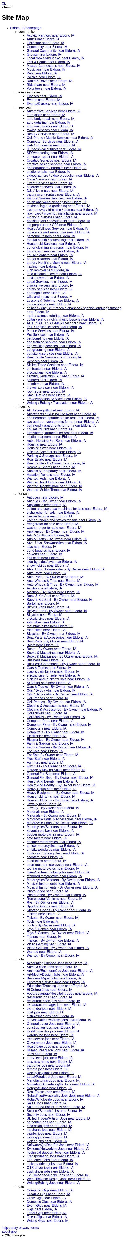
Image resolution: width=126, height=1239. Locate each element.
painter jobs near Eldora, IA (47, 1133)
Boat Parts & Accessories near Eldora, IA (57, 637)
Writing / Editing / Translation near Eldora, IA (60, 403)
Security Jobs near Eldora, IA (48, 1114)
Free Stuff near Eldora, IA (46, 758)
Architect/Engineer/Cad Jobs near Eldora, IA (60, 970)
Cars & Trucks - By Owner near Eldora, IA (58, 686)
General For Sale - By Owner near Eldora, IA (60, 777)
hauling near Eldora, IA (44, 266)
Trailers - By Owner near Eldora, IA (53, 940)
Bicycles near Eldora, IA (44, 615)
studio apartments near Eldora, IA (52, 437)
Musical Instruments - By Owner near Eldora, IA (62, 887)
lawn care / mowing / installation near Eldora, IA (62, 213)
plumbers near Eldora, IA (45, 384)
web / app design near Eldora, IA (51, 145)
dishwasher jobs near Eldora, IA (50, 1016)
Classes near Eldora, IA (44, 96)
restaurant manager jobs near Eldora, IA (56, 1005)
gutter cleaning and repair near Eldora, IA (57, 247)
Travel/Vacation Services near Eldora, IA (57, 399)
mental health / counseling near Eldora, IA (58, 240)
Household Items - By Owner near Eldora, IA (60, 800)
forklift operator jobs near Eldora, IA (53, 1031)
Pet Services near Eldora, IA (48, 334)
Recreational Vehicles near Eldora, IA (54, 899)
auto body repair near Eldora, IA (50, 119)
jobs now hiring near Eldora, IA (49, 1061)
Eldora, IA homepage (25, 28)
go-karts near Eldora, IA (44, 554)
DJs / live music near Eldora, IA (50, 190)
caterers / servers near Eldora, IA (51, 187)
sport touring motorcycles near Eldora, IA (57, 864)
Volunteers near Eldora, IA (46, 88)
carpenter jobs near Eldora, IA (49, 1122)
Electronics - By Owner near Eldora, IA (55, 740)
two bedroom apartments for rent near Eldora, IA (63, 421)
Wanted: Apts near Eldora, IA (48, 478)
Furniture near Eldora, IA (45, 762)
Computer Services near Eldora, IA (52, 141)
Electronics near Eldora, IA (46, 736)
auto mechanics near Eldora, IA (50, 126)
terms (34, 1228)
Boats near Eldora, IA (43, 645)
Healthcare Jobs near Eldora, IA (50, 1046)
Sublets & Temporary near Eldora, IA (54, 471)
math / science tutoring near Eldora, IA (55, 315)
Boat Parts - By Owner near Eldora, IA (55, 641)
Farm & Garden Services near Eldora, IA (57, 198)
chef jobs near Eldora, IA (45, 1012)
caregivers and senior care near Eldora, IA (58, 232)
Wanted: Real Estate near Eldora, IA (54, 482)
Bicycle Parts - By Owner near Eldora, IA (57, 611)
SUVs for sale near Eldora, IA (49, 683)
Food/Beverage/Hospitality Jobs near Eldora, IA (62, 993)
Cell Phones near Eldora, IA (47, 698)
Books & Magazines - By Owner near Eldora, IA (62, 656)
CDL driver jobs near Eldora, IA (50, 1160)
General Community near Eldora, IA (53, 50)
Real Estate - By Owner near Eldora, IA (56, 463)
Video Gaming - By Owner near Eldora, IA (58, 948)
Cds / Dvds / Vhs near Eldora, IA (51, 690)
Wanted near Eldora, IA (44, 952)
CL (4, 3)
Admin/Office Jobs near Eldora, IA (52, 967)
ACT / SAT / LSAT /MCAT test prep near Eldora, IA (64, 323)
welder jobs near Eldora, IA (47, 1141)
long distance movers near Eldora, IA (54, 274)
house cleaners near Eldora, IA (50, 255)
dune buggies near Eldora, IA (48, 550)
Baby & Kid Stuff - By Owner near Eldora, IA (59, 599)
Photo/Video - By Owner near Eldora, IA (56, 895)
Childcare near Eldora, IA (45, 43)
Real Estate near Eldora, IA (47, 459)
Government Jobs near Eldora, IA (51, 1042)
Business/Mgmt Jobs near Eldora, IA (54, 978)
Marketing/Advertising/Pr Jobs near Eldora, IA (61, 1084)
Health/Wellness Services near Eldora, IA (57, 228)
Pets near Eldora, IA (42, 73)
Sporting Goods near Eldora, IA (50, 906)
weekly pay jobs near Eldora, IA (50, 1073)
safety (13, 1228)
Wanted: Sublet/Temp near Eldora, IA (54, 490)
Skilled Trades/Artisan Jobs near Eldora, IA (58, 1118)
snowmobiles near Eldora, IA (48, 565)
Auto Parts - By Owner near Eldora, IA (55, 577)
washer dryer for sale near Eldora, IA (54, 527)
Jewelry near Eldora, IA (44, 804)
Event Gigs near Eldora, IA (46, 1205)
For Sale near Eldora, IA (45, 751)
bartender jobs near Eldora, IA (49, 1008)
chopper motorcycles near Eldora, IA (54, 842)
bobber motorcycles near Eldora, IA (53, 834)
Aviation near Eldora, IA (44, 588)
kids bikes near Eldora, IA (46, 622)
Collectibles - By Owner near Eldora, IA (56, 717)
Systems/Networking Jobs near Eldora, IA (58, 1148)
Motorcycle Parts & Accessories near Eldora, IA (62, 819)
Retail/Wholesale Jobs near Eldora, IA (55, 1099)
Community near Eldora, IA (47, 47)
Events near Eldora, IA (43, 100)
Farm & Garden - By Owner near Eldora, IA (59, 747)
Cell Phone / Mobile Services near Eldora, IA (60, 137)
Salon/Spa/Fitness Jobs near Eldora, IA (56, 1107)
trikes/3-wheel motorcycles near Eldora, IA (58, 872)
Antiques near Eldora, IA (45, 497)
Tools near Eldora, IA (42, 921)
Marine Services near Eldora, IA (50, 331)
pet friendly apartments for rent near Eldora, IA (61, 425)
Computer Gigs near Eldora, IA (50, 1190)
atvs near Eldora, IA (41, 546)
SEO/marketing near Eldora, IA (50, 153)
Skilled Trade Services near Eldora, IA (55, 365)
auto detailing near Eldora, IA (48, 122)
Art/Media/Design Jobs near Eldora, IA (55, 974)
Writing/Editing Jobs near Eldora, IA (53, 1183)
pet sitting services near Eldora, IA (52, 353)
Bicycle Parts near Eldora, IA (48, 607)
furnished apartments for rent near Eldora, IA (60, 433)
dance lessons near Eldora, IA (49, 304)
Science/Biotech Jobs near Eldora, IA (54, 1111)
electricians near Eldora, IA (47, 372)
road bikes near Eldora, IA (46, 630)
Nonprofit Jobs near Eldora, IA (49, 1088)
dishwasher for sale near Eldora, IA (53, 512)
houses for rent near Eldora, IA (49, 429)
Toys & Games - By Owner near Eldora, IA (58, 933)
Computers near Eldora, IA (46, 728)
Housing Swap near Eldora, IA (49, 448)
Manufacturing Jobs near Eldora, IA (53, 1080)
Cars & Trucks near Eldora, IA (49, 668)
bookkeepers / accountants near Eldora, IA (58, 221)
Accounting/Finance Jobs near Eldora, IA (57, 963)
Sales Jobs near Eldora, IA (46, 1103)
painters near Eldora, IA (44, 380)
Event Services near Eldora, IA (49, 183)
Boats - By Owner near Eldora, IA (51, 649)
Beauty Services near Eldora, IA (50, 134)
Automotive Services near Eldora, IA (54, 111)
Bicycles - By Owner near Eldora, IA (53, 633)
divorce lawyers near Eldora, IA (50, 285)
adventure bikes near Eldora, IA (50, 830)
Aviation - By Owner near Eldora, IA (53, 592)
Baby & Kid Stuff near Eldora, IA (50, 596)
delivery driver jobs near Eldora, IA (52, 1164)
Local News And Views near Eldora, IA (55, 58)
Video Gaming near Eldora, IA (49, 944)
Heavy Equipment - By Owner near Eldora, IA (60, 793)
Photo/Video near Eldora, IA (47, 891)
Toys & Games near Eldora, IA (49, 929)
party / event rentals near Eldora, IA (53, 194)
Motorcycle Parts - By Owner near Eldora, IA (60, 823)
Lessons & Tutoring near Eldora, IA (53, 300)
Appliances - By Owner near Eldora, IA (55, 531)
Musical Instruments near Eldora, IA (53, 883)
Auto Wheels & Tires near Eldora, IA (53, 580)
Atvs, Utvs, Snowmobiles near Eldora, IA (57, 543)
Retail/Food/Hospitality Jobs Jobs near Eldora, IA (63, 1095)
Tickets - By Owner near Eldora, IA (52, 917)
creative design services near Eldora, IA (56, 164)
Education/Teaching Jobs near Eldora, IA (57, 986)
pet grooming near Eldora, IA (48, 350)
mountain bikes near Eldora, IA (50, 626)
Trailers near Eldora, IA (44, 936)
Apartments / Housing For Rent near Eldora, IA (61, 414)
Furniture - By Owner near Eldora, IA (54, 766)
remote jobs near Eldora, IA (47, 1069)
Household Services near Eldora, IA (53, 243)
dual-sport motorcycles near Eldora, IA (55, 853)
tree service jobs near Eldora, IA (51, 1039)
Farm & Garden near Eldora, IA (50, 743)
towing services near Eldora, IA (50, 130)
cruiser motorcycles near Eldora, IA (53, 846)
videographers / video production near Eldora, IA (63, 175)
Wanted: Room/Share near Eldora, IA (54, 486)
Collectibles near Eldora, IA (47, 713)
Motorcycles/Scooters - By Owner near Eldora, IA (63, 880)
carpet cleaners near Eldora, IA (50, 259)
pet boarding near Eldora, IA (48, 338)
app (14, 1231)
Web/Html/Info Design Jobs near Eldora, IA (59, 1179)
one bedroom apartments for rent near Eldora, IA (63, 418)
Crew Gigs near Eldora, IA (46, 1198)
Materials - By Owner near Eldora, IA (54, 815)
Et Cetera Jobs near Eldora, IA (49, 989)
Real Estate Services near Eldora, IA (54, 357)
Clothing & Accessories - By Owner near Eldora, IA (64, 709)
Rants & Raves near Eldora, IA (49, 81)
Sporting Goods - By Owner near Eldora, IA (59, 910)
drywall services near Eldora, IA (50, 387)
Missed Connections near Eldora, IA (53, 66)
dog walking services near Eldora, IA (54, 346)
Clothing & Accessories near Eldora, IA (55, 705)
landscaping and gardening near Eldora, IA (58, 206)
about (6, 1231)
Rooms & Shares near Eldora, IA (51, 467)
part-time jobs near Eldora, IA (48, 1065)
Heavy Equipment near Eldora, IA (51, 789)
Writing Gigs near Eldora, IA (47, 1220)
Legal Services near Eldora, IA (49, 281)
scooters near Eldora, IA (45, 857)
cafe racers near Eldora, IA (47, 838)
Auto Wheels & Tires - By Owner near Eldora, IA (62, 584)
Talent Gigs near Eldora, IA (47, 1217)
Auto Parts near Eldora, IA (46, 573)
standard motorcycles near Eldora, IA (54, 876)
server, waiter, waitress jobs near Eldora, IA (59, 1020)
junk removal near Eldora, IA (48, 270)
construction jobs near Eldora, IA (51, 1027)
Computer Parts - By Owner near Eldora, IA (59, 724)
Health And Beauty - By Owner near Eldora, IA (61, 785)
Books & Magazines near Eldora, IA (53, 652)
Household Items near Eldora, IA (51, 796)
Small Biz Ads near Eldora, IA (49, 395)
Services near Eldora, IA (45, 361)
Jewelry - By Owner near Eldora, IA (53, 808)
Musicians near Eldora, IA (46, 69)
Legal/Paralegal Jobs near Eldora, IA (54, 1076)
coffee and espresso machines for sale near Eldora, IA (67, 509)
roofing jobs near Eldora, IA (47, 1137)
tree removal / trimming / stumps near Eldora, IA (62, 209)
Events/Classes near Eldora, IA (50, 103)
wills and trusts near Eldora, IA (49, 296)
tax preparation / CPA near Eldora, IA (54, 225)
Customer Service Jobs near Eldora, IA (56, 982)
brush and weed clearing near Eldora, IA (57, 202)
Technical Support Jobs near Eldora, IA (56, 1152)
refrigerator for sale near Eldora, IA (52, 524)
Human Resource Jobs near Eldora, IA (55, 1050)
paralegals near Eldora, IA (46, 293)
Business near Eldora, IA (45, 660)
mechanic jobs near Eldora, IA (49, 1130)
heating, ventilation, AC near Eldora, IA (55, 376)
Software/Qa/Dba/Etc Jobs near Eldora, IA (58, 1145)
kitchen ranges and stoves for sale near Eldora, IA (64, 520)
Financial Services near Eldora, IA (52, 217)
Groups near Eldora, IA (44, 54)
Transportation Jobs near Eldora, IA (53, 1156)
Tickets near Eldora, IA (43, 914)
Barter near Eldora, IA (43, 603)
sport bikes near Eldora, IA (46, 861)
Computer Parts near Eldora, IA (50, 721)
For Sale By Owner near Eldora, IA (52, 755)
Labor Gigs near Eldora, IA (46, 1213)
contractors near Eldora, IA (47, 368)
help (5, 1228)
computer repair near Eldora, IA (50, 156)
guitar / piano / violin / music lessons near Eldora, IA (65, 319)
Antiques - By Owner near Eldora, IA (54, 501)
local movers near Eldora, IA (48, 278)
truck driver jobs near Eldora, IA (50, 1171)
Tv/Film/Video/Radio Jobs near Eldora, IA (57, 1175)
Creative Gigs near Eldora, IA (48, 1194)
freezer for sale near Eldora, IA (49, 516)
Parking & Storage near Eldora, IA (52, 456)
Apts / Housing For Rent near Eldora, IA (56, 440)
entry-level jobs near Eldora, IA (50, 1058)
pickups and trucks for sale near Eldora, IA (58, 679)
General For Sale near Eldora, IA (51, 774)
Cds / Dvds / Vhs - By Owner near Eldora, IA (60, 694)
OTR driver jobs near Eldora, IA (50, 1167)
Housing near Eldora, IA (44, 444)
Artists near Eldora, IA (43, 39)
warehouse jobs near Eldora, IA (50, 1035)
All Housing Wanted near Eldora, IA (53, 410)
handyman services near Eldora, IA (53, 251)
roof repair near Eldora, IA (46, 391)
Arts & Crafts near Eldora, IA (48, 535)
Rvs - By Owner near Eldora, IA (50, 902)
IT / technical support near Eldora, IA (54, 149)
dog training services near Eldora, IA (54, 342)
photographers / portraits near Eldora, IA (57, 168)
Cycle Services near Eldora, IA (49, 179)
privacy (24, 1228)
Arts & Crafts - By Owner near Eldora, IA (57, 539)
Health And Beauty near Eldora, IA (52, 781)
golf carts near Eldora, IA (45, 558)
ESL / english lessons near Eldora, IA (54, 327)
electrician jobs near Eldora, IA (49, 1126)
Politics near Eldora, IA (44, 77)
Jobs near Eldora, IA (42, 1054)
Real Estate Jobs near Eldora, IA (51, 1092)
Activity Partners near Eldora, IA (50, 35)
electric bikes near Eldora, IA (48, 618)
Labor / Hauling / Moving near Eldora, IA (56, 262)
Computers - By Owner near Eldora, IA (55, 732)
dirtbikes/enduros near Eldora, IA (51, 849)
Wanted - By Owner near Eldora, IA (53, 955)
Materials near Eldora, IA (45, 811)
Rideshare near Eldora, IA (46, 84)
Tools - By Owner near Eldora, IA (51, 925)
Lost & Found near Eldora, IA (48, 62)
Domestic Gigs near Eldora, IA (49, 1201)
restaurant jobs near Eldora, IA (49, 997)
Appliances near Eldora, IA (46, 505)
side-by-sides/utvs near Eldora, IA (52, 562)
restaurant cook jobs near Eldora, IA (53, 1001)
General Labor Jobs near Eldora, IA (53, 1023)
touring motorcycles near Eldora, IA (53, 868)
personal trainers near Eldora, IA (51, 236)
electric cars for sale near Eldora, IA (53, 675)
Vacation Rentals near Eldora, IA (51, 474)
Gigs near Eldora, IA (42, 1209)
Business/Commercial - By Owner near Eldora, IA (63, 664)
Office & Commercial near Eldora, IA (54, 452)
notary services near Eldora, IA (50, 289)
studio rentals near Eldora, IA (48, 172)
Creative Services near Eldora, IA (51, 160)
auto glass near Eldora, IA (46, 115)
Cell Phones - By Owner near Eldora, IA (56, 702)
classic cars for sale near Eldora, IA (53, 671)
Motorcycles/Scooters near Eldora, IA (54, 827)
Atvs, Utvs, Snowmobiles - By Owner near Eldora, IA (66, 569)
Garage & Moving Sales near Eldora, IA (56, 770)
